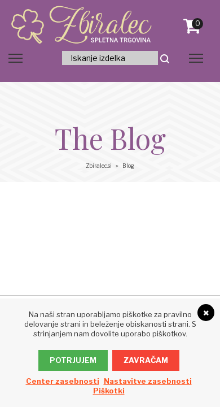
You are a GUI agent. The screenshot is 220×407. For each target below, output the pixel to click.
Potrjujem (73, 360)
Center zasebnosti (62, 381)
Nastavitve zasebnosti (148, 381)
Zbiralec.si (99, 165)
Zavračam (146, 360)
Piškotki (109, 390)
